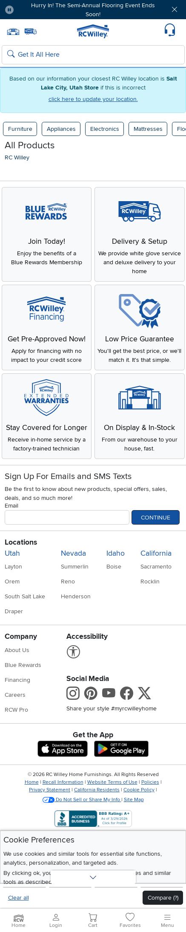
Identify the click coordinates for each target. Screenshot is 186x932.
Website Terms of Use (112, 782)
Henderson (76, 596)
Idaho (115, 553)
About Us (17, 650)
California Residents (97, 790)
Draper (14, 611)
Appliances (61, 129)
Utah (12, 553)
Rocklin (150, 581)
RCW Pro (16, 709)
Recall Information (63, 782)
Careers (15, 694)
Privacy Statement (49, 790)
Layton (13, 566)
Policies (150, 782)
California (156, 553)
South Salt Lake (25, 596)
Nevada (73, 553)
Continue (155, 517)
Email (11, 505)
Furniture (20, 129)
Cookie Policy (139, 790)
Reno (68, 581)
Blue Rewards (23, 665)
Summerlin (75, 566)
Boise (113, 566)
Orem (12, 581)
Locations (21, 542)
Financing (17, 680)
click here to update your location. (93, 99)
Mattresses (148, 129)
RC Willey (17, 157)
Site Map (134, 799)
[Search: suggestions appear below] (93, 55)
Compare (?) (163, 897)
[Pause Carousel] (9, 9)
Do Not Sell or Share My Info (82, 799)
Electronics (104, 129)
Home (32, 782)
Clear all (18, 897)
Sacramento (156, 566)
